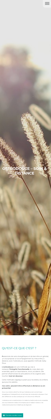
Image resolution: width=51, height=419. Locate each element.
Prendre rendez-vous (12, 415)
